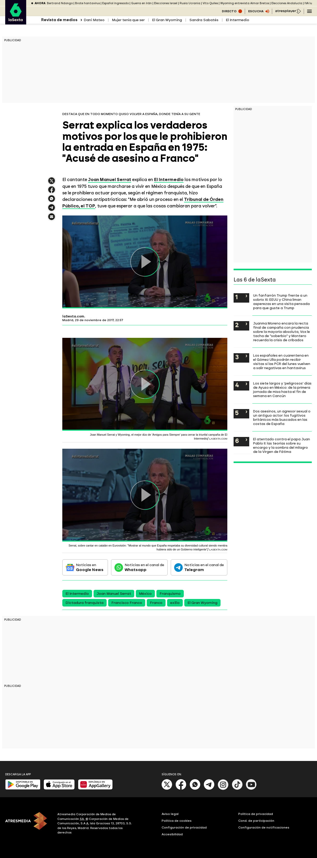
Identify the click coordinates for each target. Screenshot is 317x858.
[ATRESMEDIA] (28, 824)
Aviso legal (170, 814)
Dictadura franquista (84, 603)
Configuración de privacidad (184, 827)
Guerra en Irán (141, 3)
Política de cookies (177, 821)
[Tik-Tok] (237, 789)
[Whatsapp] (195, 789)
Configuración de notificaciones (263, 827)
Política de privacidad (255, 814)
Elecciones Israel (165, 3)
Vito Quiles (210, 3)
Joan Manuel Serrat (109, 179)
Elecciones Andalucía (286, 3)
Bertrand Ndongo (60, 3)
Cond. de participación (256, 821)
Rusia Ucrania (190, 3)
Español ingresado (115, 3)
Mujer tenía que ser (128, 20)
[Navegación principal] (309, 11)
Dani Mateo (94, 20)
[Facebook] (180, 789)
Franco (156, 603)
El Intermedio (237, 20)
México (145, 593)
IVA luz (309, 3)
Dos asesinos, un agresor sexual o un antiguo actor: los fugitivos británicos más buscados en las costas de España (281, 417)
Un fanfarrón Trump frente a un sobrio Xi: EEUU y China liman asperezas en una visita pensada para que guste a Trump (281, 301)
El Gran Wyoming (167, 20)
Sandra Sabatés (203, 20)
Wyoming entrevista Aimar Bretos (244, 3)
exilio (175, 603)
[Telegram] (209, 789)
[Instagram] (223, 789)
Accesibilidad (172, 834)
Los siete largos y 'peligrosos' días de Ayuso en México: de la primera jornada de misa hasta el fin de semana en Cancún (282, 389)
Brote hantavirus (87, 3)
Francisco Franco (126, 603)
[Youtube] (251, 789)
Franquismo (170, 593)
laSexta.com (73, 316)
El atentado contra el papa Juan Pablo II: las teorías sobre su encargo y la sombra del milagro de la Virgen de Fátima (281, 445)
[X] (167, 789)
